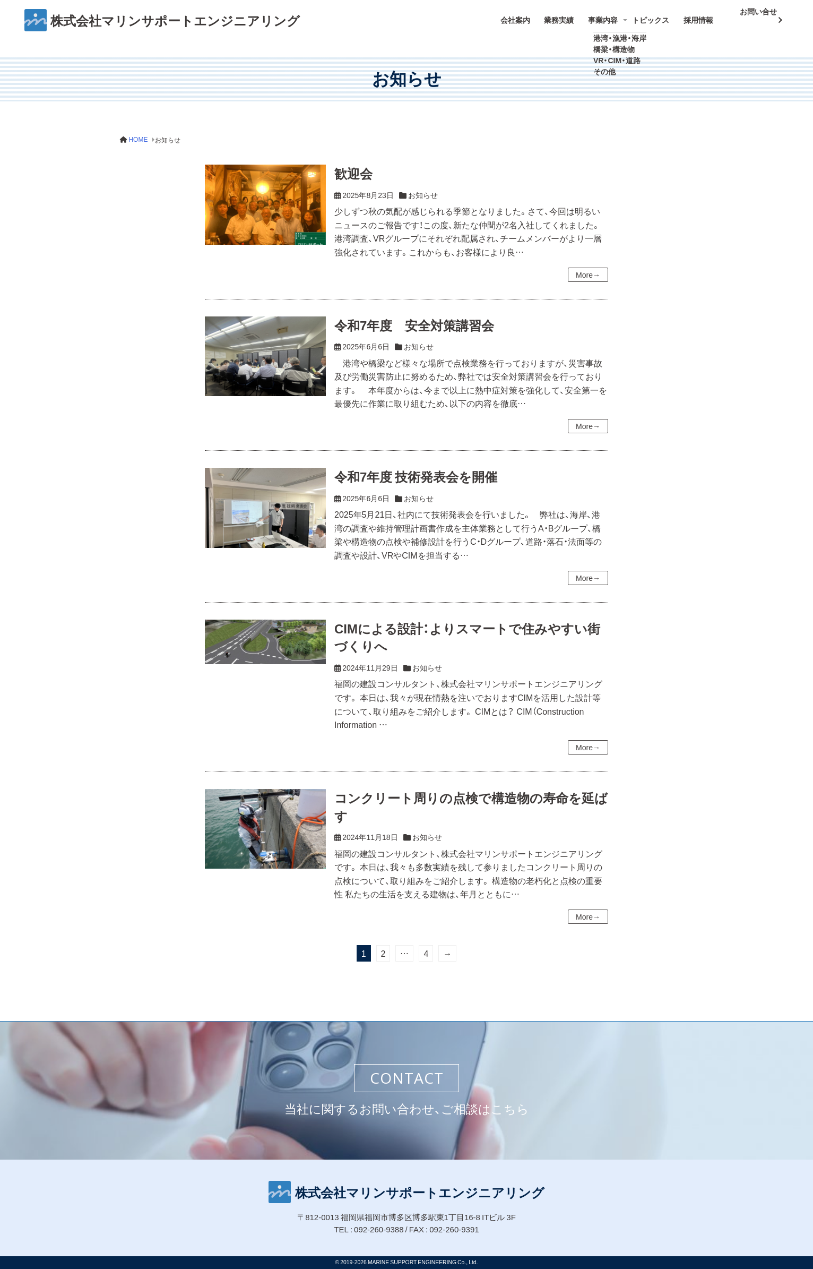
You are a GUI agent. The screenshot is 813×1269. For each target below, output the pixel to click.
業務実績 (569, 16)
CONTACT (407, 1078)
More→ (588, 267)
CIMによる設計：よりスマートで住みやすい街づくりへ (467, 629)
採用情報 (704, 16)
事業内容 (610, 16)
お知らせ (423, 187)
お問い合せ (755, 15)
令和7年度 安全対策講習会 (414, 317)
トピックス (659, 16)
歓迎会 (353, 166)
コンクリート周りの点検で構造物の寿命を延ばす (471, 799)
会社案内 (527, 16)
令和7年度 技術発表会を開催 (415, 469)
